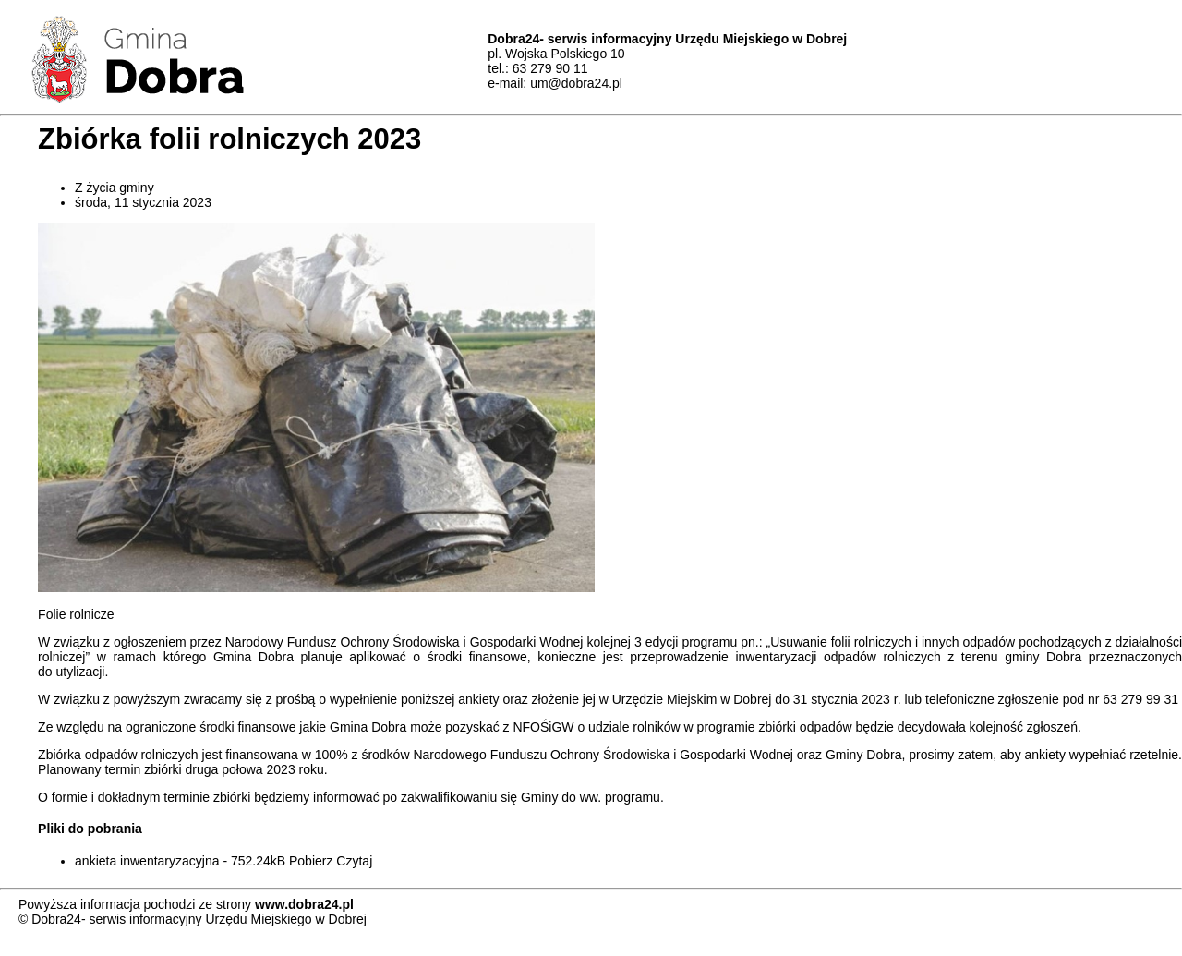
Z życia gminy (114, 187)
